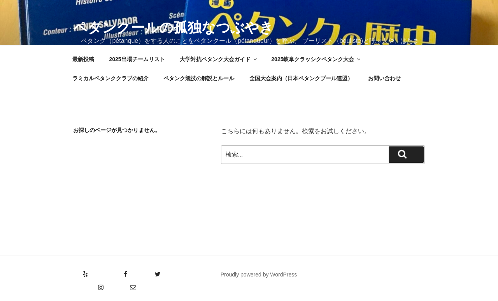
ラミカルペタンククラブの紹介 (110, 78)
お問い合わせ (384, 78)
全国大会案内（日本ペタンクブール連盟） (301, 78)
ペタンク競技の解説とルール (198, 78)
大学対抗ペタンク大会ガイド (219, 59)
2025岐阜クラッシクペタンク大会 (316, 59)
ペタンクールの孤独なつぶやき (173, 27)
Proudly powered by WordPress (259, 274)
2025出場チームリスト (137, 59)
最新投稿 (83, 59)
